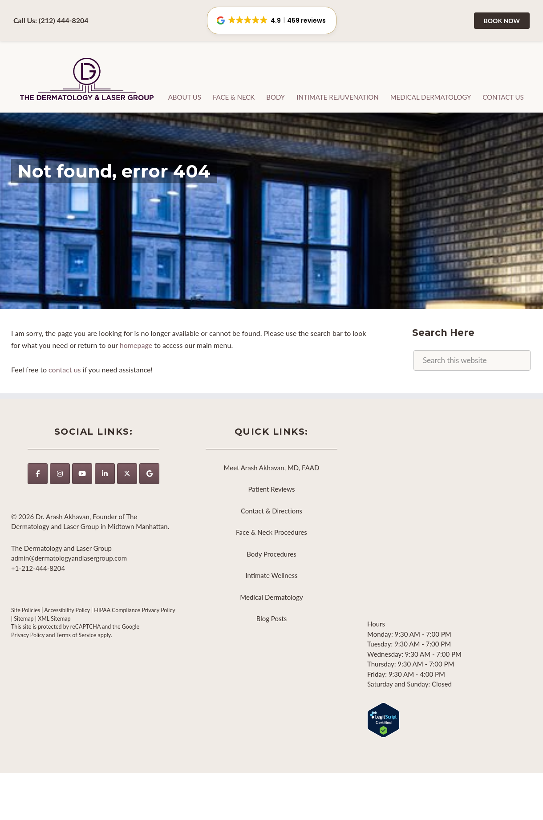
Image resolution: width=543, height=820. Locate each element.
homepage (136, 345)
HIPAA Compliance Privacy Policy (134, 610)
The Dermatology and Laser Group (87, 80)
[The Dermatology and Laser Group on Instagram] (60, 473)
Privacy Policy (28, 635)
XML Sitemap (54, 618)
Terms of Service (76, 635)
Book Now (502, 20)
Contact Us (502, 97)
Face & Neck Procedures (271, 532)
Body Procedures (271, 554)
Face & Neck (234, 97)
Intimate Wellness (271, 575)
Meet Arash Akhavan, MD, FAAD (272, 468)
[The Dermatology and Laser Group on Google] (149, 473)
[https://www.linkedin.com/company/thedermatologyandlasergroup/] (105, 473)
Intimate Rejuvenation (337, 97)
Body (275, 97)
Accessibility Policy (67, 610)
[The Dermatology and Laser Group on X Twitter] (127, 473)
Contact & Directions (271, 511)
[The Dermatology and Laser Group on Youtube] (82, 473)
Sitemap (23, 618)
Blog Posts (271, 618)
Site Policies (25, 610)
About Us (184, 97)
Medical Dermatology (430, 97)
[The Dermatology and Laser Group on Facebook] (38, 473)
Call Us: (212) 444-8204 (51, 20)
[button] (271, 20)
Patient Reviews (271, 489)
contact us (65, 369)
